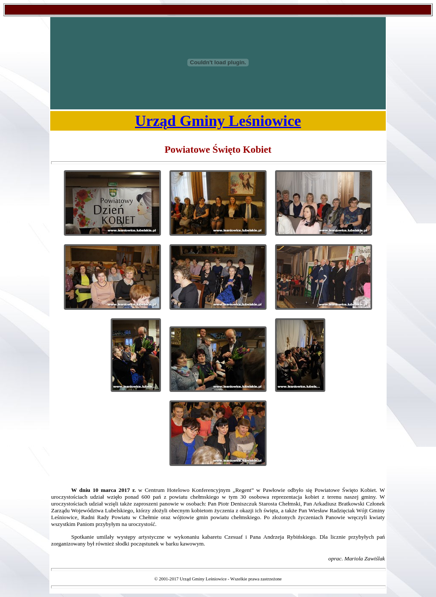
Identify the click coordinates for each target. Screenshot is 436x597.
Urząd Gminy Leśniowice (218, 120)
